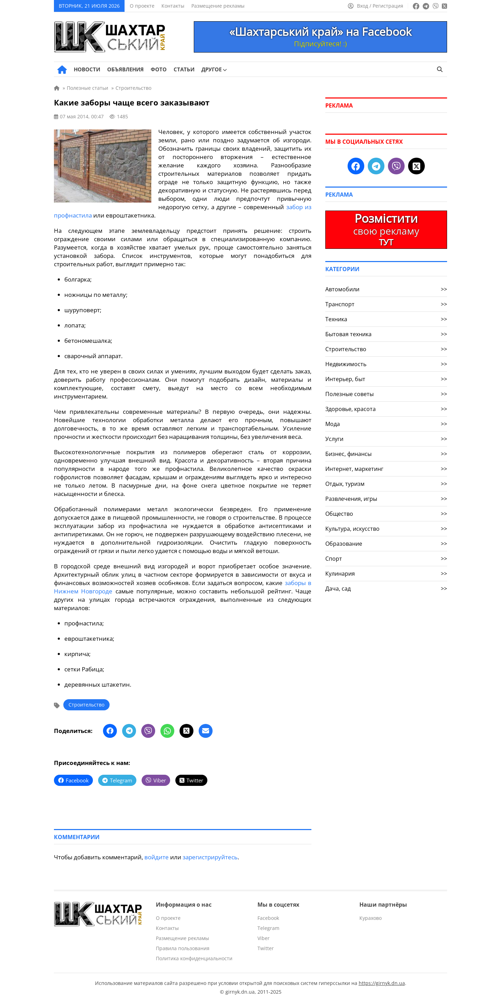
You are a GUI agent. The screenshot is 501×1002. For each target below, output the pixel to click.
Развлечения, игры (386, 499)
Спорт (386, 558)
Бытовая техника (386, 334)
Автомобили (386, 289)
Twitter (265, 948)
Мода (386, 424)
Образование (386, 543)
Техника (386, 319)
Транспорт (386, 304)
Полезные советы (386, 394)
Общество (386, 514)
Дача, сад (386, 588)
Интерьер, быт (386, 379)
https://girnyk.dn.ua (382, 983)
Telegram (268, 928)
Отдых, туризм (386, 484)
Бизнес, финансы (386, 454)
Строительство (86, 704)
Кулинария (386, 573)
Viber (263, 938)
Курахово (370, 918)
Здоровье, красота (386, 409)
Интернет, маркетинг (386, 469)
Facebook (268, 918)
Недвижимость (386, 364)
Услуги (386, 439)
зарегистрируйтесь (210, 857)
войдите (156, 857)
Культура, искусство (386, 528)
